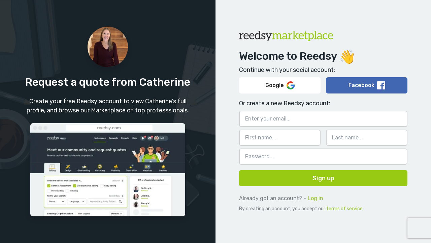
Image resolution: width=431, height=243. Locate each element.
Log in (315, 198)
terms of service (344, 209)
